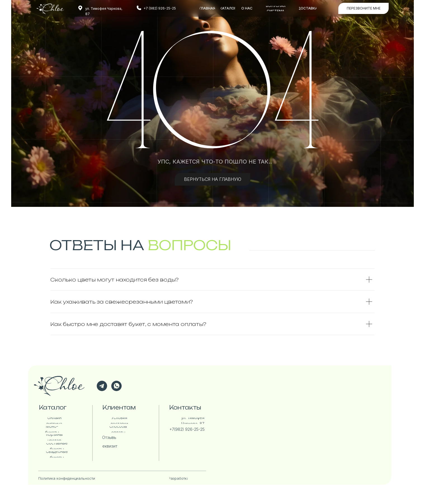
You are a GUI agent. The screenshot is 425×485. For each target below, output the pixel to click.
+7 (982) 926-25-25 (159, 8)
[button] (363, 8)
